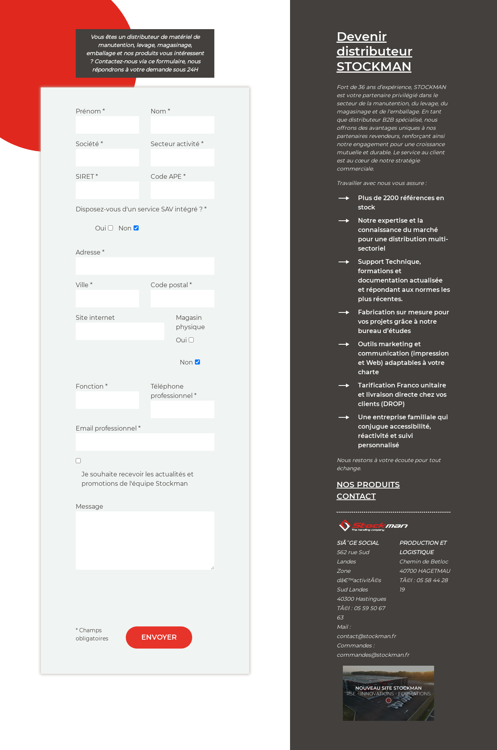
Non (125, 228)
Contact (356, 496)
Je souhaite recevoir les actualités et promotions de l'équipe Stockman (138, 479)
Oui (100, 228)
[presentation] (135, 593)
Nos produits (368, 484)
